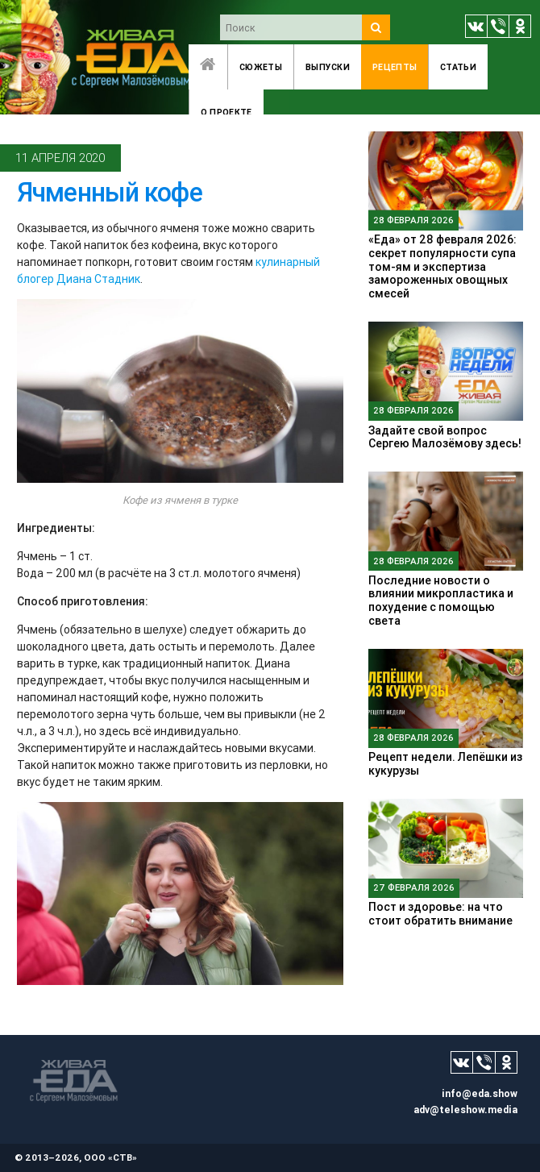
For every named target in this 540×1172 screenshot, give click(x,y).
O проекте (226, 112)
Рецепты (394, 67)
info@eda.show (479, 1093)
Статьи (458, 67)
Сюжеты (260, 67)
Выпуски (327, 67)
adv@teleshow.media (465, 1109)
